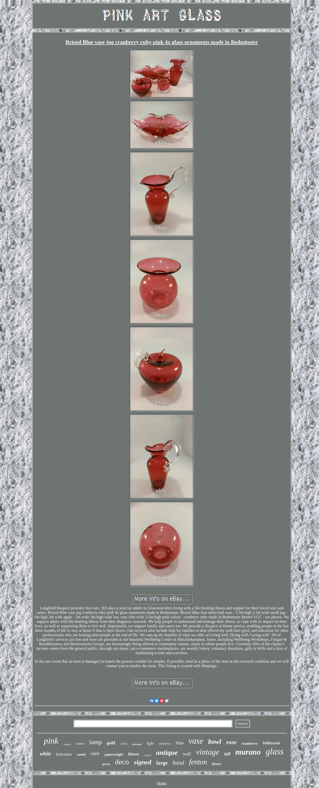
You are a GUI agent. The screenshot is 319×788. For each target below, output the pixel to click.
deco (122, 762)
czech (123, 743)
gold (111, 742)
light (150, 743)
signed (142, 762)
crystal (147, 755)
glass (275, 751)
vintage (207, 751)
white (45, 753)
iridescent (271, 743)
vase (196, 740)
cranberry (249, 743)
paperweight (114, 754)
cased (81, 754)
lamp (95, 742)
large (161, 763)
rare (95, 753)
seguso (67, 744)
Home (161, 783)
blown (133, 754)
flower (216, 764)
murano (248, 752)
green (106, 764)
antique (167, 752)
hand (178, 763)
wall (187, 753)
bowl (214, 741)
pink (51, 740)
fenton (198, 762)
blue (180, 742)
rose (231, 742)
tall (227, 753)
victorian (136, 744)
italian (80, 743)
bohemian (64, 754)
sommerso (165, 743)
